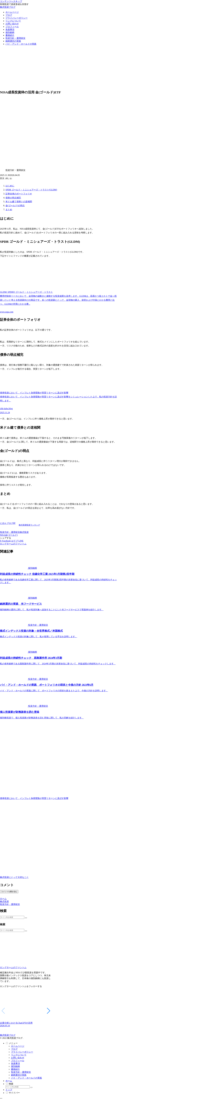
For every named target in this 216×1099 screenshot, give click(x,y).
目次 (2, 178)
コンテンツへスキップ (11, 1)
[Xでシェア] (1, 541)
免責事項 (15, 1063)
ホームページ (17, 1046)
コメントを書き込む (9, 892)
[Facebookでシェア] (6, 541)
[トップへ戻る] (1, 1098)
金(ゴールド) (11, 535)
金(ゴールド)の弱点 (15, 205)
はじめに (10, 186)
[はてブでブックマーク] (14, 541)
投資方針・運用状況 (10, 532)
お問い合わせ (17, 1058)
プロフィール (17, 1060)
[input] (12, 917)
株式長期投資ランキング (29, 525)
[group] (26, 1009)
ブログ (14, 1049)
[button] (26, 917)
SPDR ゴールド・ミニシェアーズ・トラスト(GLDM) (31, 190)
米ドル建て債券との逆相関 (19, 201)
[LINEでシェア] (20, 541)
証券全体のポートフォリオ (19, 194)
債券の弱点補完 (13, 198)
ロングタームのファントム (13, 967)
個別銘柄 (15, 1066)
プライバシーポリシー (22, 1052)
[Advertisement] (108, 68)
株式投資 (24, 532)
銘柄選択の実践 (18, 1075)
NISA (2, 535)
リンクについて (18, 1055)
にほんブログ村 (7, 523)
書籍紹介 (15, 1069)
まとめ (9, 209)
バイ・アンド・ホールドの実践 (26, 1078)
